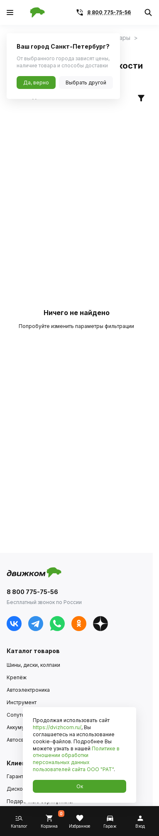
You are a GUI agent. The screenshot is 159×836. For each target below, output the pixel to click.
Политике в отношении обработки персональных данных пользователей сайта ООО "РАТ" (76, 758)
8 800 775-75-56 (109, 12)
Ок (79, 786)
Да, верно (36, 82)
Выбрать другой (86, 82)
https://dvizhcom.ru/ (57, 727)
